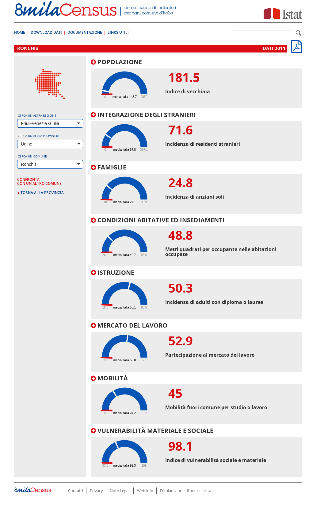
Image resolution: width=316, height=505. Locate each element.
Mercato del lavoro (129, 325)
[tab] (196, 83)
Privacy (96, 490)
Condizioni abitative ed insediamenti (158, 220)
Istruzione (112, 272)
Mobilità (109, 378)
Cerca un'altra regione (37, 115)
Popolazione (116, 62)
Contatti (75, 490)
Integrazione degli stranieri (143, 115)
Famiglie (108, 167)
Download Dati (46, 32)
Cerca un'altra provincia (38, 136)
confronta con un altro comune (39, 181)
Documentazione (84, 32)
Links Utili (118, 32)
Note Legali (120, 490)
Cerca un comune (32, 156)
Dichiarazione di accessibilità (185, 490)
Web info (145, 490)
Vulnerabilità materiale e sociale (152, 430)
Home (19, 32)
